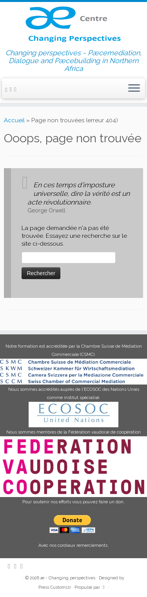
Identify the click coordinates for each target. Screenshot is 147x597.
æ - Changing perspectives (67, 578)
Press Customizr (54, 587)
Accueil (14, 120)
